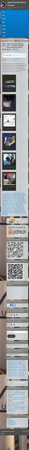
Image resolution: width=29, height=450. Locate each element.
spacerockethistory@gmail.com (14, 344)
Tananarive (16, 211)
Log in (9, 419)
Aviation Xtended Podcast (13, 354)
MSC (10, 204)
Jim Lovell (10, 201)
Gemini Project (21, 197)
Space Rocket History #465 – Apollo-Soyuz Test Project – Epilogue (16, 394)
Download (18, 58)
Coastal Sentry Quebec (7, 196)
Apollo (18, 193)
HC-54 (7, 200)
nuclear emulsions (12, 205)
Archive (3, 19)
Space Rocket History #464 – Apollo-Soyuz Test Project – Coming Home (16, 404)
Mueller (13, 204)
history (10, 200)
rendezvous (4, 207)
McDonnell (12, 203)
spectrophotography (6, 210)
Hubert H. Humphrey (21, 200)
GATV (11, 197)
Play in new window (10, 58)
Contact (4, 25)
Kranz (20, 201)
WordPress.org (11, 424)
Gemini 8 (15, 197)
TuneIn (12, 60)
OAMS (17, 205)
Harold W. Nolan (21, 198)
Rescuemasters (11, 207)
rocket (7, 208)
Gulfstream (14, 198)
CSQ (14, 196)
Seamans (19, 208)
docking (22, 196)
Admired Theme (25, 431)
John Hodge (16, 201)
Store (3, 15)
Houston (14, 200)
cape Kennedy (13, 194)
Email (8, 60)
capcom (22, 193)
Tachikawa (10, 211)
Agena (15, 193)
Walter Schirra (9, 212)
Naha (17, 204)
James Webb (5, 201)
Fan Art (3, 36)
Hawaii (3, 200)
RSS (16, 60)
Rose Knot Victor (13, 208)
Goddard (10, 198)
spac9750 (17, 51)
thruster (20, 211)
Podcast (8, 193)
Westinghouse (16, 212)
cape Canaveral (5, 194)
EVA (3, 197)
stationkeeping (15, 210)
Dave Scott (17, 196)
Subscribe (11, 336)
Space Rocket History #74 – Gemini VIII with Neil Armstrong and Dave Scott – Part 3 (12, 46)
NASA (19, 204)
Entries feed (11, 420)
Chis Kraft (24, 194)
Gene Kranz (4, 198)
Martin (8, 203)
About (3, 22)
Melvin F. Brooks (19, 203)
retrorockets (18, 207)
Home (3, 12)
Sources (4, 32)
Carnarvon (18, 194)
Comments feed (12, 422)
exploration (7, 197)
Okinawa (21, 205)
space (23, 208)
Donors (3, 29)
